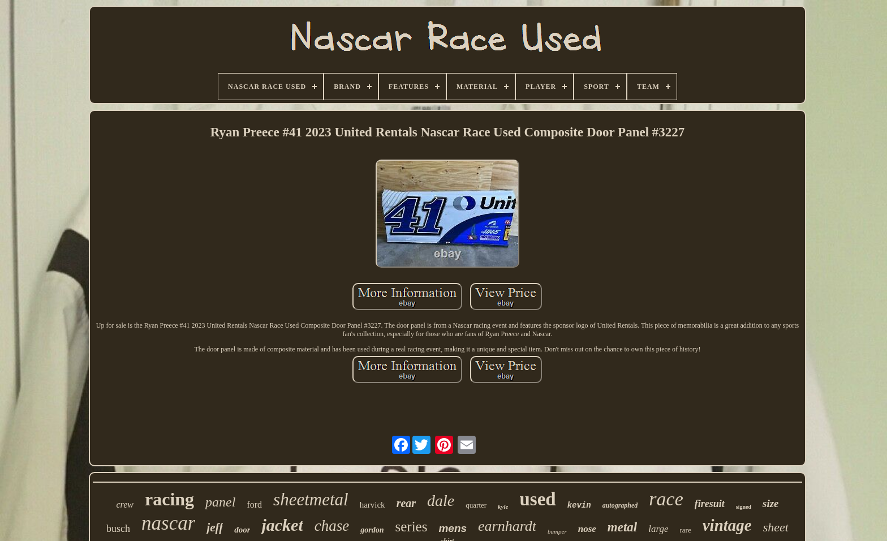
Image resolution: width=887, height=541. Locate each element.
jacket (282, 525)
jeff (214, 527)
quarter (476, 505)
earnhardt (507, 526)
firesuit (710, 503)
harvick (372, 504)
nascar (168, 523)
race (666, 498)
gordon (372, 530)
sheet (776, 527)
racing (169, 499)
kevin (579, 505)
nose (587, 528)
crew (125, 504)
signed (743, 507)
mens (452, 528)
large (658, 528)
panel (220, 502)
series (411, 526)
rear (406, 503)
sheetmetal (310, 499)
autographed (620, 505)
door (242, 529)
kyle (503, 506)
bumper (557, 531)
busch (118, 528)
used (537, 499)
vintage (727, 525)
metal (622, 527)
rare (685, 530)
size (771, 503)
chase (332, 525)
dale (440, 500)
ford (254, 504)
